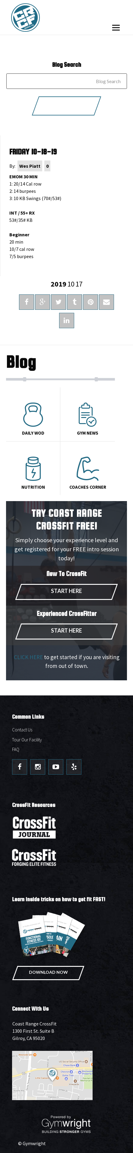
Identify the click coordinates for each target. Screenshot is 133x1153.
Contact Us (22, 730)
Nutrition (33, 473)
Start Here (66, 591)
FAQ (15, 749)
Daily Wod (33, 419)
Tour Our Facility (27, 740)
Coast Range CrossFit (43, 17)
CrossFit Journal (34, 829)
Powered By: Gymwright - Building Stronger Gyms (66, 1124)
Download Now (48, 972)
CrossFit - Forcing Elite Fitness (34, 857)
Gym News (87, 419)
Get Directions (66, 1075)
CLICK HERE (28, 657)
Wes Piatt (29, 166)
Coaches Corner (87, 473)
